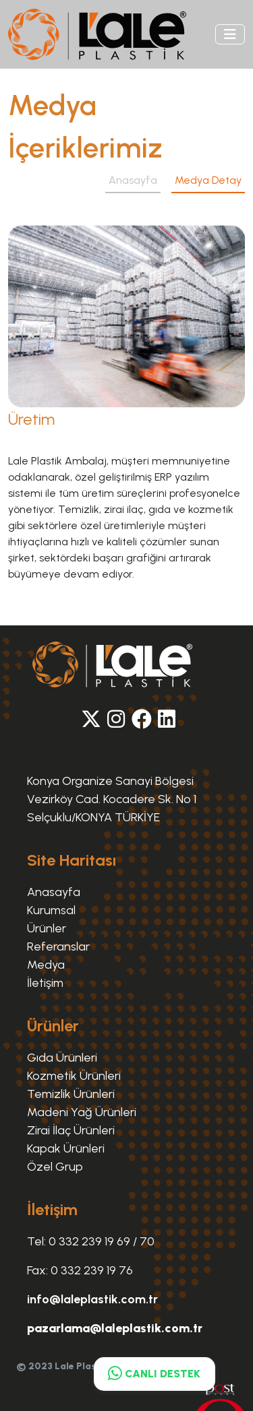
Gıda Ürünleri (62, 1057)
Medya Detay (208, 180)
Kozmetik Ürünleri (74, 1075)
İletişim (45, 982)
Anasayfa (133, 180)
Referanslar (58, 946)
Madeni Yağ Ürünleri (81, 1112)
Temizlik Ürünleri (71, 1094)
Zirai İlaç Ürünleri (71, 1130)
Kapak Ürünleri (66, 1148)
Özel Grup (55, 1166)
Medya (46, 964)
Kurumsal (51, 910)
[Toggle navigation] (230, 34)
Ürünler (46, 928)
